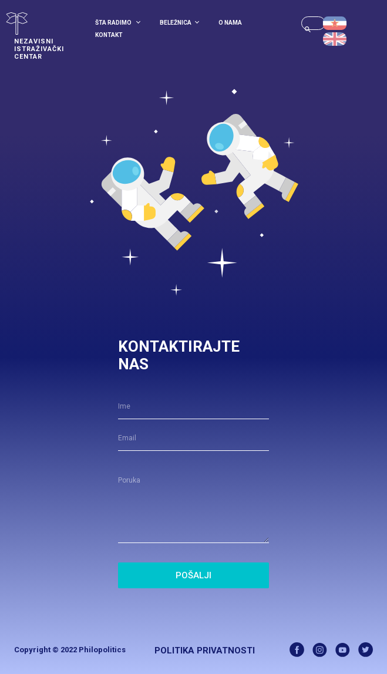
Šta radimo (117, 22)
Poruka (129, 480)
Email (127, 438)
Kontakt (109, 35)
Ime (124, 406)
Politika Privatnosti (204, 650)
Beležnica (179, 22)
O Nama (230, 22)
